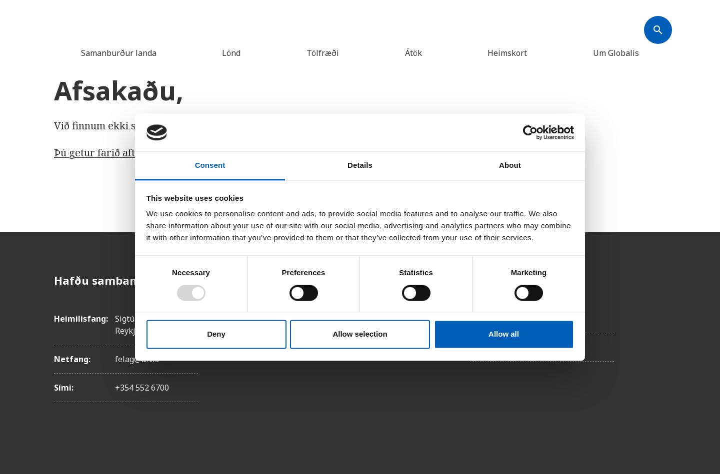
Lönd (231, 53)
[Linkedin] (658, 364)
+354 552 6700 (142, 387)
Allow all (503, 334)
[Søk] (658, 30)
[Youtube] (658, 392)
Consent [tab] (210, 165)
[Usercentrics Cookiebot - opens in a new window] (530, 132)
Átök (413, 53)
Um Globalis (616, 53)
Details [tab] (360, 165)
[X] (658, 336)
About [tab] (510, 165)
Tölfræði (322, 53)
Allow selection (359, 334)
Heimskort (507, 53)
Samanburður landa (118, 53)
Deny (216, 334)
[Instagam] (658, 308)
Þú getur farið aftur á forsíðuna (128, 152)
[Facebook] (658, 280)
